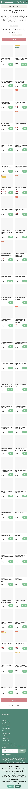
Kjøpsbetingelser (6, 733)
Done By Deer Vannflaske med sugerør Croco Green (6, 254)
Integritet (4, 732)
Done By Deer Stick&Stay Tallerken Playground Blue (6, 601)
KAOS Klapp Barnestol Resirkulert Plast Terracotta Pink (19, 255)
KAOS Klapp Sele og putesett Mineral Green (21, 146)
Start (10, 6)
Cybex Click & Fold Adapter (6, 688)
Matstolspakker (18, 29)
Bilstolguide (4, 720)
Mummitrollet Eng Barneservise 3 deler (5, 124)
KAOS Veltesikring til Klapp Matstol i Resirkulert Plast (7, 385)
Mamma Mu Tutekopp (19, 513)
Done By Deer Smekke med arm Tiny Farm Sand (20, 556)
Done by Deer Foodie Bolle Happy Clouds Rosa (20, 406)
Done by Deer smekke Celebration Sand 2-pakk (6, 534)
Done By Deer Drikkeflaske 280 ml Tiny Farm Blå (6, 428)
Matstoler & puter (6, 29)
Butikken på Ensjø (6, 728)
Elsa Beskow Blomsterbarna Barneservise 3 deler (7, 81)
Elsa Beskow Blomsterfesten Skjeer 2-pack (6, 579)
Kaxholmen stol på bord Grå (7, 209)
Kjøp (11, 192)
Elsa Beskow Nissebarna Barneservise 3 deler (20, 81)
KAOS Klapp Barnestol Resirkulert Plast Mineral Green (6, 232)
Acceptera (18, 786)
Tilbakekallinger (5, 738)
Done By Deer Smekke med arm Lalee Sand (6, 319)
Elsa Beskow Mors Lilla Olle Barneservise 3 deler (21, 167)
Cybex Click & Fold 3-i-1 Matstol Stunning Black (20, 644)
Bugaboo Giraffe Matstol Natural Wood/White (20, 231)
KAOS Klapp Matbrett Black (20, 124)
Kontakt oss (4, 735)
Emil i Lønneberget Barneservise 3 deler (5, 103)
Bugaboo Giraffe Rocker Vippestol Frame (20, 428)
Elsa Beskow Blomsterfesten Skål (19, 578)
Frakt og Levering (6, 722)
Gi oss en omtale (6, 723)
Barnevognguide (6, 727)
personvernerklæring (14, 783)
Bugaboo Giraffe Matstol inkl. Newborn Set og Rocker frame (21, 666)
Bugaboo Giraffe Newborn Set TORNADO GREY (20, 298)
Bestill (24, 64)
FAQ (3, 730)
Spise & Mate (16, 6)
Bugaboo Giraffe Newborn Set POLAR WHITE (6, 298)
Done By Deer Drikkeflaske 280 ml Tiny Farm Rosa (6, 470)
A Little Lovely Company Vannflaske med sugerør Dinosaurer (20, 320)
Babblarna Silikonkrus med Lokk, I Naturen (20, 623)
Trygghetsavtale (5, 740)
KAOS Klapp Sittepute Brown (7, 363)
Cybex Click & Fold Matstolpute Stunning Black (7, 167)
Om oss (3, 737)
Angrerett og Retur (6, 725)
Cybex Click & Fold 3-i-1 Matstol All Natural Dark (20, 449)
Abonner (22, 751)
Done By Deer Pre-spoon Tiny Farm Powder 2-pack (21, 342)
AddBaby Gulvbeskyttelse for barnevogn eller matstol (6, 60)
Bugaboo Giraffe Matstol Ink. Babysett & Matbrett (21, 59)
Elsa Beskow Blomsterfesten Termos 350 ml (7, 557)
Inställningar (11, 786)
